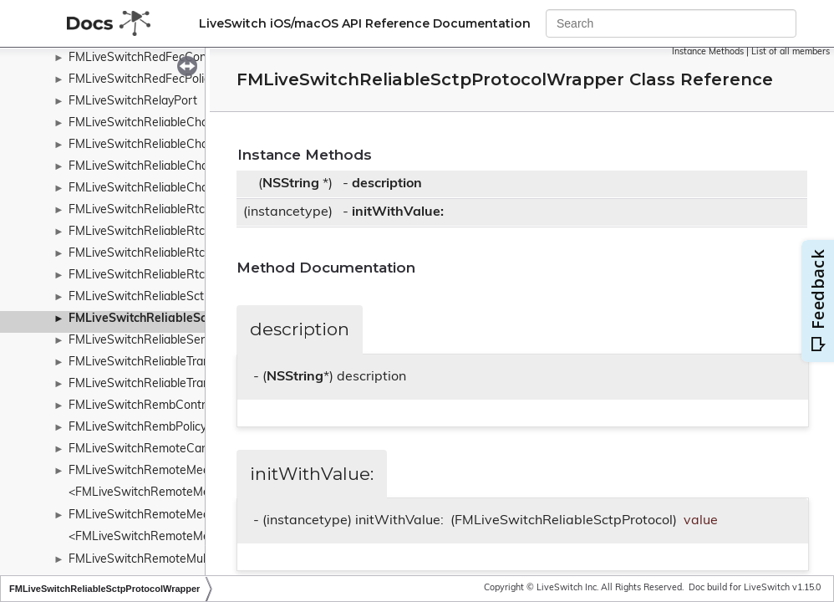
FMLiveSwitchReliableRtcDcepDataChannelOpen (200, 232)
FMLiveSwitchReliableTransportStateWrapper (192, 384)
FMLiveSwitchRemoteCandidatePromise (177, 449)
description (387, 184)
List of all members (790, 52)
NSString (290, 184)
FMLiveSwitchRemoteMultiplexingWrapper (183, 560)
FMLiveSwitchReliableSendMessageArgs (178, 340)
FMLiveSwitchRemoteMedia (144, 471)
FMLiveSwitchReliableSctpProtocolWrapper (191, 319)
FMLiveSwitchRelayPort (133, 101)
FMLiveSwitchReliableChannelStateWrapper (188, 167)
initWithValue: (398, 212)
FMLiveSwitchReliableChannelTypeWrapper (186, 188)
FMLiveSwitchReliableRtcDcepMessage (175, 253)
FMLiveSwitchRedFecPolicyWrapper (166, 80)
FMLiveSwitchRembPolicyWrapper (161, 427)
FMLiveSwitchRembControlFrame (159, 406)
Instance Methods (708, 52)
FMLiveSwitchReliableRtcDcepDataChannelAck (196, 210)
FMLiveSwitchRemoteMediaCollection (170, 515)
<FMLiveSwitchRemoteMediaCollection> (177, 537)
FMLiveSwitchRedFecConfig (144, 58)
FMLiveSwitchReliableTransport (153, 362)
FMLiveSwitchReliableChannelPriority (168, 145)
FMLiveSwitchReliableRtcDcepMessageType (187, 275)
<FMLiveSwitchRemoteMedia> (150, 493)
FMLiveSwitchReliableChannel (150, 123)
